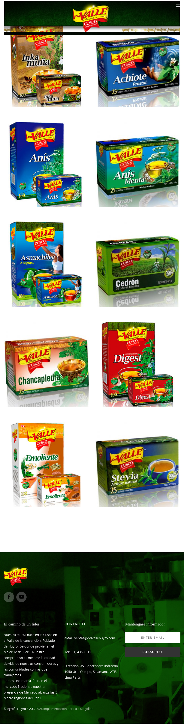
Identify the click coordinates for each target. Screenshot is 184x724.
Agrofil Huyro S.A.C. (21, 708)
